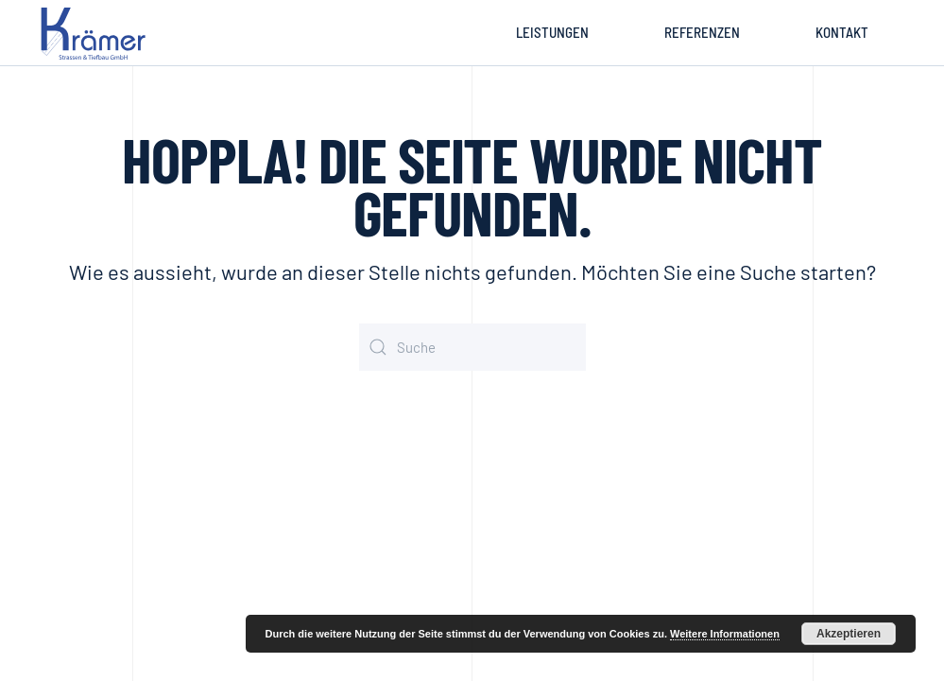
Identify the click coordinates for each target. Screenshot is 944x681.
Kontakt (841, 32)
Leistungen (552, 32)
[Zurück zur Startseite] (96, 33)
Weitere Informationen (725, 633)
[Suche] (472, 347)
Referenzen (702, 32)
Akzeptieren (848, 633)
